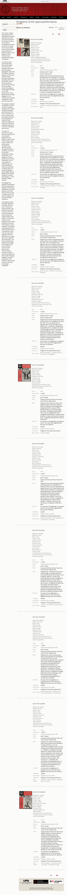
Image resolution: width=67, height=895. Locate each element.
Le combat (44, 865)
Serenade (42, 105)
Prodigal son (51, 354)
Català (42, 1)
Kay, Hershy (34, 136)
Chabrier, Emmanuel (37, 299)
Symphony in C (56, 691)
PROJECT (9, 17)
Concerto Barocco (45, 186)
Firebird (53, 186)
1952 (41, 66)
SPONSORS (53, 17)
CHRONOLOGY (23, 17)
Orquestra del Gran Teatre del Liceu (41, 60)
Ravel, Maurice (36, 383)
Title (56, 27)
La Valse (43, 604)
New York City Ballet (37, 39)
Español (47, 1)
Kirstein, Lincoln (35, 47)
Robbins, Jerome (35, 44)
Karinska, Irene (35, 52)
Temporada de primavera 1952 (48, 70)
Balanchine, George (36, 42)
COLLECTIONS (45, 17)
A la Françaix (49, 604)
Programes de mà (45, 101)
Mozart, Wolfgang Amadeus (38, 57)
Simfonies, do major (53, 865)
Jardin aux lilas (44, 271)
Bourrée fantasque (45, 352)
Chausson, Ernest (36, 209)
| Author (61, 27)
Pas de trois (55, 105)
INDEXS (31, 17)
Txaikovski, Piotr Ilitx (36, 51)
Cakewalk (42, 187)
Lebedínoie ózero (56, 352)
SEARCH (16, 17)
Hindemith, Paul (36, 455)
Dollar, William (37, 811)
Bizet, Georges (37, 628)
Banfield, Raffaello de (39, 810)
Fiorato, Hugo (34, 49)
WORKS (37, 17)
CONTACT (61, 17)
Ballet (52, 101)
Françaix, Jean (36, 551)
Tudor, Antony (35, 211)
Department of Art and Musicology (37, 887)
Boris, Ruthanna (35, 137)
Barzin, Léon (34, 46)
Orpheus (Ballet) (44, 433)
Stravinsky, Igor (35, 131)
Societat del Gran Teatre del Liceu (40, 59)
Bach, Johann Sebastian (37, 129)
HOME (3, 17)
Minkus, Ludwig (35, 54)
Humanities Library (49, 887)
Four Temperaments (57, 518)
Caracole (48, 105)
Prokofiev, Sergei (36, 301)
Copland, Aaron (35, 56)
